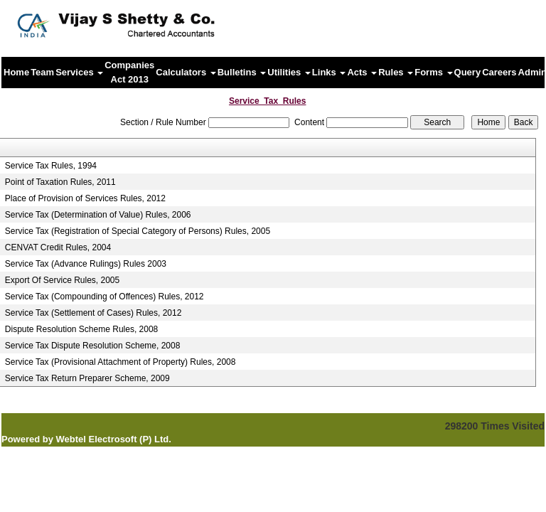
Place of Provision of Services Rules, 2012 (85, 198)
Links (329, 72)
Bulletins (242, 72)
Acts (362, 72)
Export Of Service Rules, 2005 (62, 280)
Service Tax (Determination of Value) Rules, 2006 (98, 215)
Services (79, 72)
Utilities (289, 72)
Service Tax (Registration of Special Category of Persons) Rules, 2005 (137, 231)
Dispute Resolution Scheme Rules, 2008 (81, 329)
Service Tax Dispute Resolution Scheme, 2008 (93, 346)
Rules (395, 72)
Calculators (185, 72)
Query (467, 72)
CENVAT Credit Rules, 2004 (58, 247)
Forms (433, 72)
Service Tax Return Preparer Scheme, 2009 (87, 378)
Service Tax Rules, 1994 (51, 166)
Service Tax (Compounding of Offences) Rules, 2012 (104, 297)
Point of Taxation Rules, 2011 (60, 182)
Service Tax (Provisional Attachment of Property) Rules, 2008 (120, 362)
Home (16, 72)
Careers (499, 72)
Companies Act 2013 (129, 72)
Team (42, 72)
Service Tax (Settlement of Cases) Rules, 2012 (93, 313)
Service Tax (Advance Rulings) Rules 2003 (85, 264)
